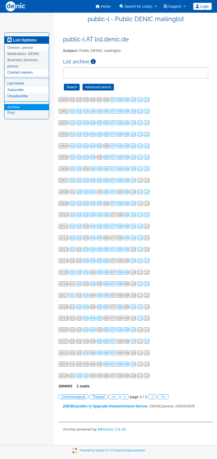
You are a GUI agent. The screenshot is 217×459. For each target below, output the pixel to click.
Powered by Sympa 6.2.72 (96, 450)
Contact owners (20, 72)
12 (147, 100)
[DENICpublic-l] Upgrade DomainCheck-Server (105, 406)
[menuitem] (103, 6)
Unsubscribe (17, 96)
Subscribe (15, 90)
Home (103, 6)
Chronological (73, 397)
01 (72, 111)
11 (140, 100)
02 (79, 111)
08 (120, 100)
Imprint (119, 450)
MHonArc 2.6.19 (111, 429)
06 (106, 111)
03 (86, 111)
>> (163, 397)
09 (126, 100)
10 (133, 100)
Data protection (135, 450)
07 (113, 100)
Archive (13, 107)
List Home (15, 83)
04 (93, 111)
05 (99, 111)
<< (114, 397)
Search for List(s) (136, 6)
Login (202, 6)
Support (172, 6)
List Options (21, 40)
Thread (98, 397)
